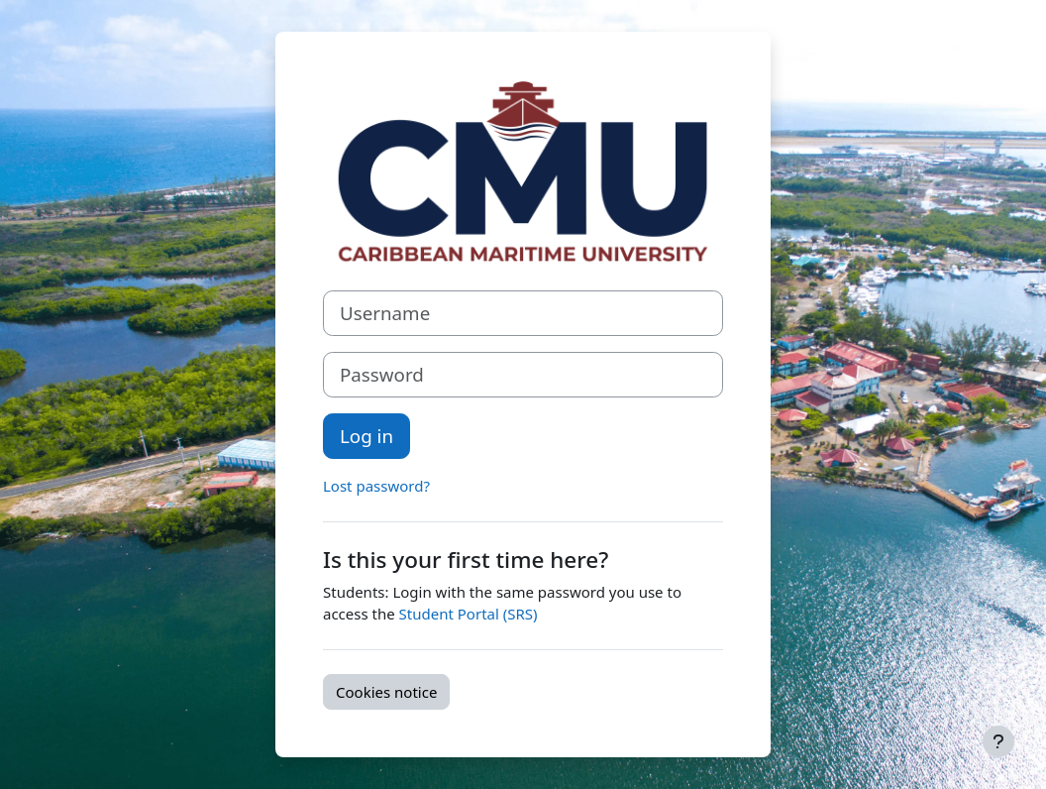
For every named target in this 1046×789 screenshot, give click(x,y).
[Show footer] (998, 741)
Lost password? (376, 486)
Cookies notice (386, 692)
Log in (366, 435)
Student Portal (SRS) (468, 613)
